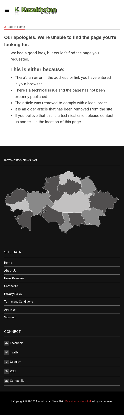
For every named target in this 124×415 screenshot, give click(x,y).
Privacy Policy (13, 294)
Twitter (12, 352)
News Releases (14, 278)
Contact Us (11, 286)
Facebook (13, 343)
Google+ (12, 362)
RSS (10, 371)
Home (8, 262)
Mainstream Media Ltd (78, 401)
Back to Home (14, 27)
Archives (10, 309)
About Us (10, 270)
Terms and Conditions (18, 301)
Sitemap (9, 317)
